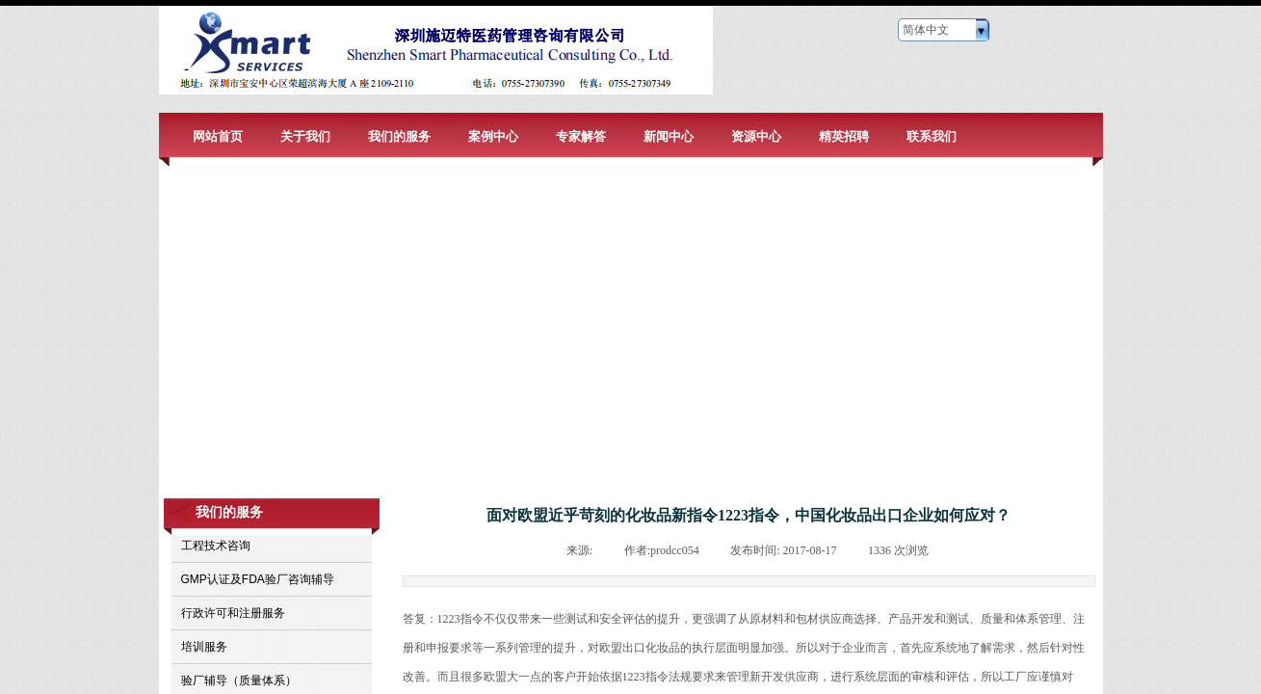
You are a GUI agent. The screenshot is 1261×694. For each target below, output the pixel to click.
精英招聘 (844, 136)
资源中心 (756, 136)
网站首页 (218, 136)
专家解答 (581, 136)
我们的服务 (399, 136)
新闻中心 (669, 136)
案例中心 (493, 136)
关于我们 (305, 136)
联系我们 (931, 136)
